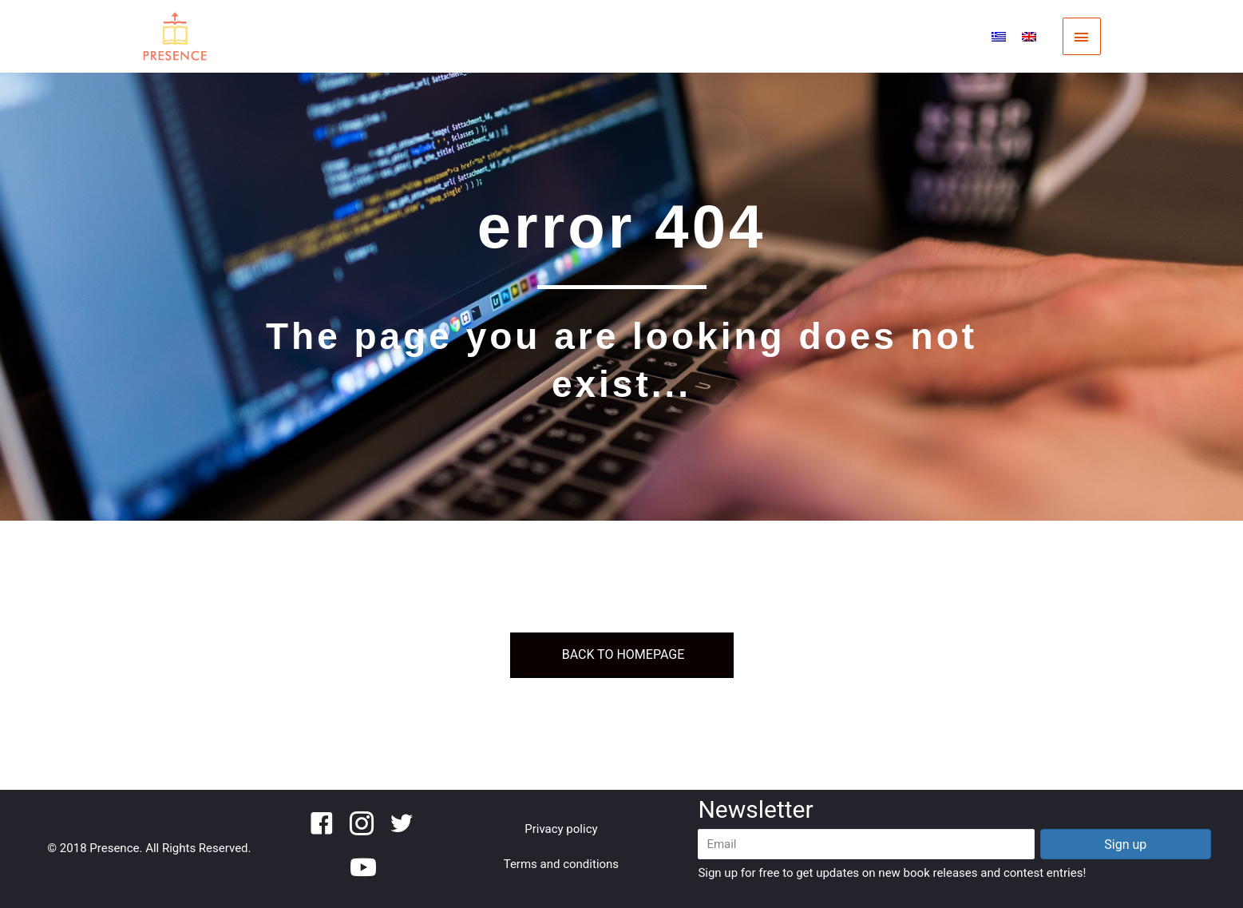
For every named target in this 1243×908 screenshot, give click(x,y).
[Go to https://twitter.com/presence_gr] (402, 825)
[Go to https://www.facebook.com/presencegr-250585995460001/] (322, 825)
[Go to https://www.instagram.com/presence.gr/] (362, 825)
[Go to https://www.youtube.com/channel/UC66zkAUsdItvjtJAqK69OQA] (362, 868)
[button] (1125, 844)
